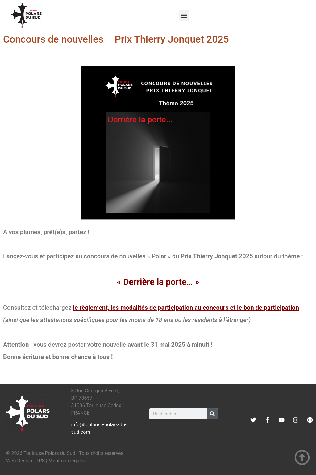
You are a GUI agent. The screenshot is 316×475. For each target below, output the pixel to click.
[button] (184, 15)
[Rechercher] (212, 413)
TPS (40, 461)
